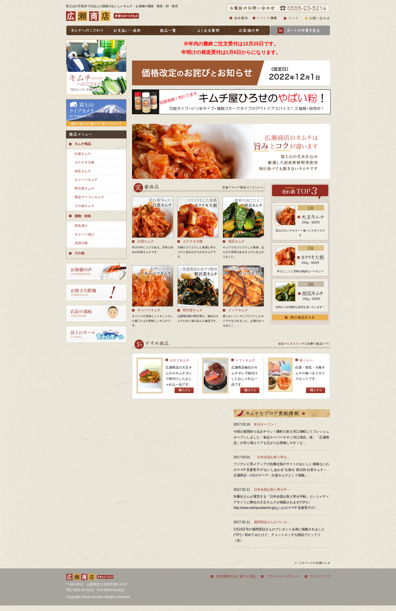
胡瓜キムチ (83, 171)
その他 (79, 253)
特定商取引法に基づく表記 (236, 576)
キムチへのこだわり (87, 30)
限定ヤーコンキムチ (89, 197)
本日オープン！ (265, 424)
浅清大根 (81, 243)
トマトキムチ (245, 360)
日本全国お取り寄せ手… (272, 490)
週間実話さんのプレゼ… (272, 522)
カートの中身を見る (300, 30)
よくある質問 (209, 30)
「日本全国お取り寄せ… (272, 457)
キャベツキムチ (86, 180)
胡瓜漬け (81, 226)
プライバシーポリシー (282, 576)
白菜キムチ (83, 154)
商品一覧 (168, 30)
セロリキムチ (179, 360)
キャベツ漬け (84, 234)
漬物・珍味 (83, 216)
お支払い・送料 (128, 30)
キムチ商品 (83, 144)
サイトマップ (320, 576)
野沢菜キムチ (84, 188)
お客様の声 (250, 30)
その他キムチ (84, 206)
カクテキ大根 (84, 162)
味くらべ (306, 360)
